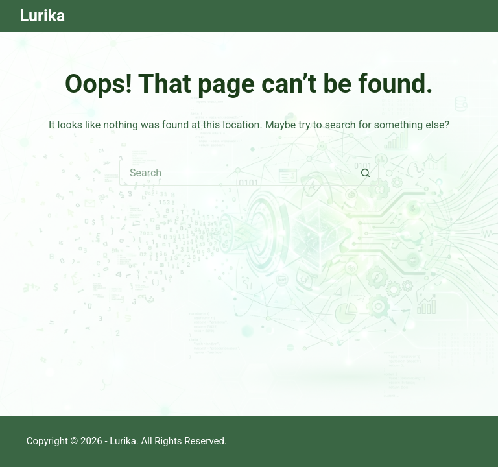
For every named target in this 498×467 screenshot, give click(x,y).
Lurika (42, 15)
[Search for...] (236, 173)
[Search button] (366, 173)
